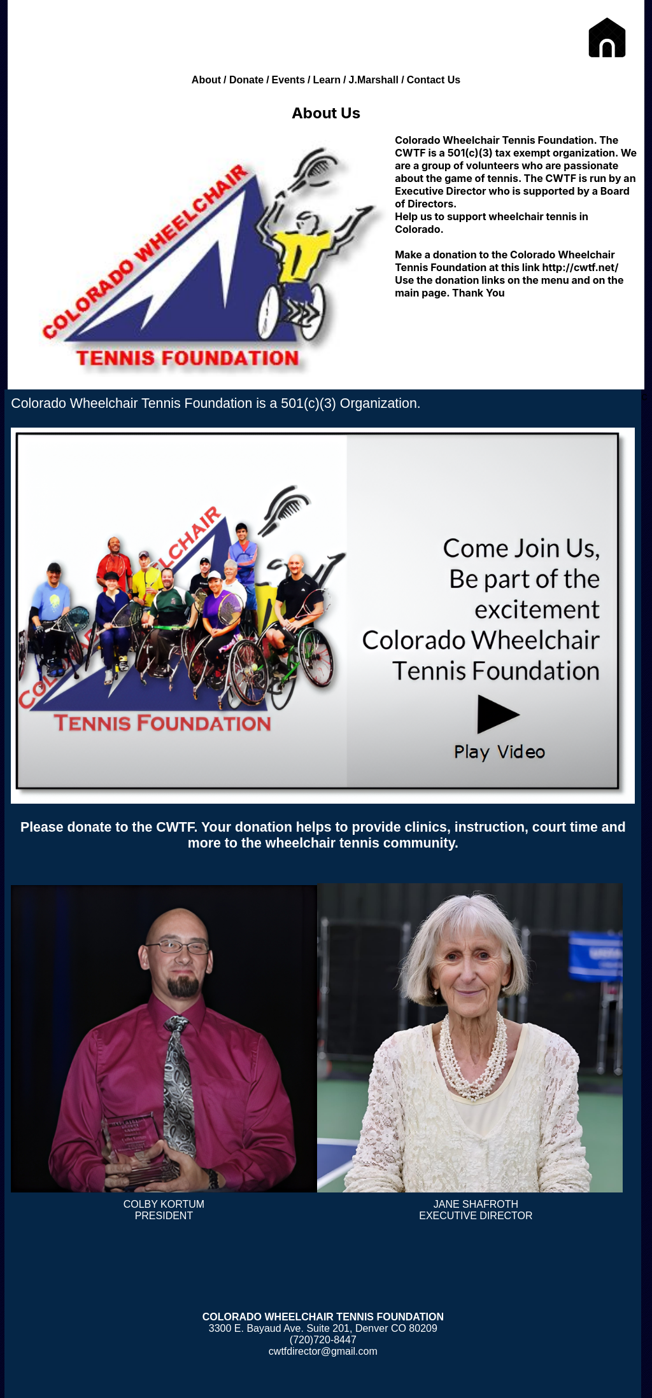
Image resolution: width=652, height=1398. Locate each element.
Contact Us (433, 79)
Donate (246, 79)
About (206, 79)
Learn (327, 79)
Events (288, 79)
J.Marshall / (376, 79)
